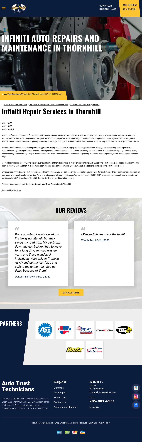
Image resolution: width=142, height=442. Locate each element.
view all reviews (71, 292)
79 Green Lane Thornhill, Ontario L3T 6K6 (36, 94)
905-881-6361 (128, 9)
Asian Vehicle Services (11, 190)
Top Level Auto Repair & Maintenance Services (48, 105)
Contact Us (60, 402)
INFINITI (95, 105)
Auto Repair (60, 392)
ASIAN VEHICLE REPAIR (80, 105)
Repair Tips (60, 397)
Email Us (94, 407)
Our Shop (59, 387)
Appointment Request (65, 407)
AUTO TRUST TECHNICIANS (15, 105)
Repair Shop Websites (58, 423)
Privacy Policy (104, 423)
